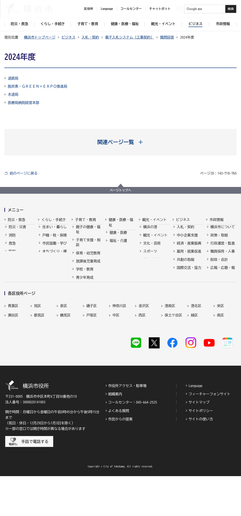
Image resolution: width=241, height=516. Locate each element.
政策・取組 (219, 239)
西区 (141, 358)
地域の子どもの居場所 (88, 292)
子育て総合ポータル (88, 313)
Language (195, 425)
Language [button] (107, 8)
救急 (12, 247)
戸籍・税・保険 (54, 239)
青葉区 (13, 348)
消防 (12, 239)
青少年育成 (84, 281)
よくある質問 (118, 450)
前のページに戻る (24, 173)
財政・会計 (219, 263)
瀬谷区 (13, 358)
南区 (220, 358)
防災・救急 (16, 219)
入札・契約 (90, 37)
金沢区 (143, 348)
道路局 (13, 78)
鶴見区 (65, 358)
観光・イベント (154, 219)
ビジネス (68, 37)
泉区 (63, 348)
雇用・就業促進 (189, 255)
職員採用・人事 (222, 255)
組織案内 (115, 434)
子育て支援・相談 (88, 246)
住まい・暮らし (54, 231)
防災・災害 (17, 231)
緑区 (194, 358)
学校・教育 (84, 273)
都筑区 (39, 358)
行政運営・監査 (222, 247)
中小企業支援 (187, 239)
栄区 (220, 348)
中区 (116, 358)
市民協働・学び (54, 247)
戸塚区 (91, 358)
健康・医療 (118, 236)
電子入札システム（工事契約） (129, 37)
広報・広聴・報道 (222, 274)
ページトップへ (120, 190)
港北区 (196, 348)
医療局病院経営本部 (23, 102)
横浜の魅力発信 (155, 263)
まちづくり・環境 (54, 257)
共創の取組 (185, 263)
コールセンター (131, 8)
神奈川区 (119, 348)
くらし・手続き (53, 219)
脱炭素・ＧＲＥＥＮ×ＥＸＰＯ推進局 (37, 86)
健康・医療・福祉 (121, 222)
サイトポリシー (200, 450)
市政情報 (217, 219)
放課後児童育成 (88, 265)
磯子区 (91, 348)
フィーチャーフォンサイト (209, 434)
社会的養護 (84, 302)
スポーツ (150, 255)
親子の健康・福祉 (88, 233)
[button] (120, 142)
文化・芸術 (152, 247)
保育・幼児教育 (88, 257)
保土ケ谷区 (173, 358)
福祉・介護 (118, 244)
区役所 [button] (88, 8)
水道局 (13, 94)
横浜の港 (150, 231)
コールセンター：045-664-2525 (132, 442)
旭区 (37, 348)
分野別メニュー (189, 279)
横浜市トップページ (39, 37)
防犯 (12, 255)
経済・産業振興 (189, 247)
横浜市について (222, 231)
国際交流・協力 (189, 271)
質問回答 (167, 37)
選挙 (213, 284)
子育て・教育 (85, 219)
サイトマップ (198, 442)
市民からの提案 (120, 459)
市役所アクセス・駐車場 (127, 425)
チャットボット (160, 8)
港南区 (170, 348)
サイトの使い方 (200, 459)
